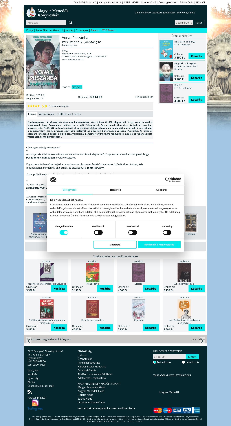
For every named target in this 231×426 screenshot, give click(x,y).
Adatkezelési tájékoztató (92, 378)
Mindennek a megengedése (159, 244)
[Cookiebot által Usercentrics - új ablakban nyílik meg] (167, 179)
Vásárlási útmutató (85, 2)
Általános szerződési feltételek (95, 374)
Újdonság (67, 30)
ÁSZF (127, 2)
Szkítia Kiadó (85, 398)
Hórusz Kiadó (85, 394)
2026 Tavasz (108, 30)
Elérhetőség (186, 2)
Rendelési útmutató (89, 362)
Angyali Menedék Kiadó (91, 391)
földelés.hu (139, 421)
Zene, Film (42, 30)
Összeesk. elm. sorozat (40, 385)
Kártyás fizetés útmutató (92, 366)
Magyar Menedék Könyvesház (80, 12)
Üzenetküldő (148, 2)
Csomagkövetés (168, 2)
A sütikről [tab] (161, 189)
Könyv (29, 30)
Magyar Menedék (169, 392)
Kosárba (196, 56)
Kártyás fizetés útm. (110, 2)
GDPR (135, 2)
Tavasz (95, 30)
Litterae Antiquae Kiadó (91, 402)
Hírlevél (200, 2)
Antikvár (55, 30)
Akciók (31, 382)
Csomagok (82, 30)
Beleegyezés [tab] (70, 189)
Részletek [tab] (115, 189)
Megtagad (115, 244)
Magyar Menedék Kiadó (91, 387)
